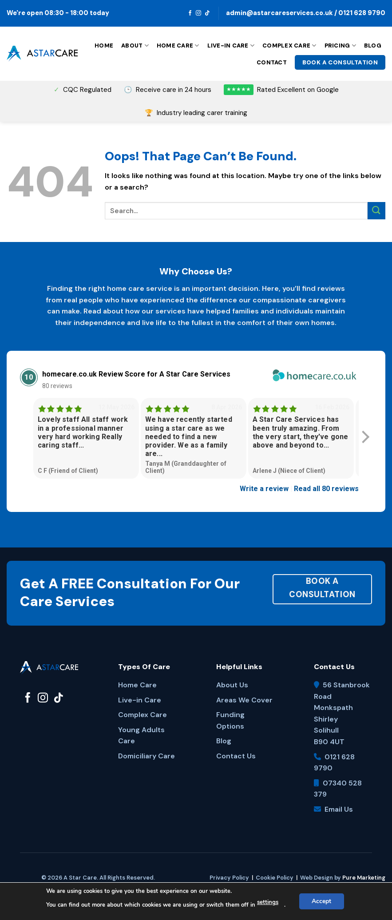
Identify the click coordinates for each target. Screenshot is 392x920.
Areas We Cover (244, 700)
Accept (321, 901)
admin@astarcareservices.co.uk (279, 13)
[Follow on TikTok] (207, 13)
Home (104, 45)
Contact (272, 62)
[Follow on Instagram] (198, 13)
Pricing (340, 45)
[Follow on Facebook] (190, 13)
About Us (232, 685)
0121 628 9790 (361, 13)
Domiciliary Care (146, 756)
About (135, 45)
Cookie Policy (274, 877)
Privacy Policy (229, 877)
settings (267, 903)
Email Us (339, 809)
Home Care (178, 45)
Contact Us (236, 756)
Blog (372, 45)
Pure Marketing (363, 877)
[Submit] (376, 210)
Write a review (264, 488)
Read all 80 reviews (326, 488)
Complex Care (289, 45)
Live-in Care (231, 45)
